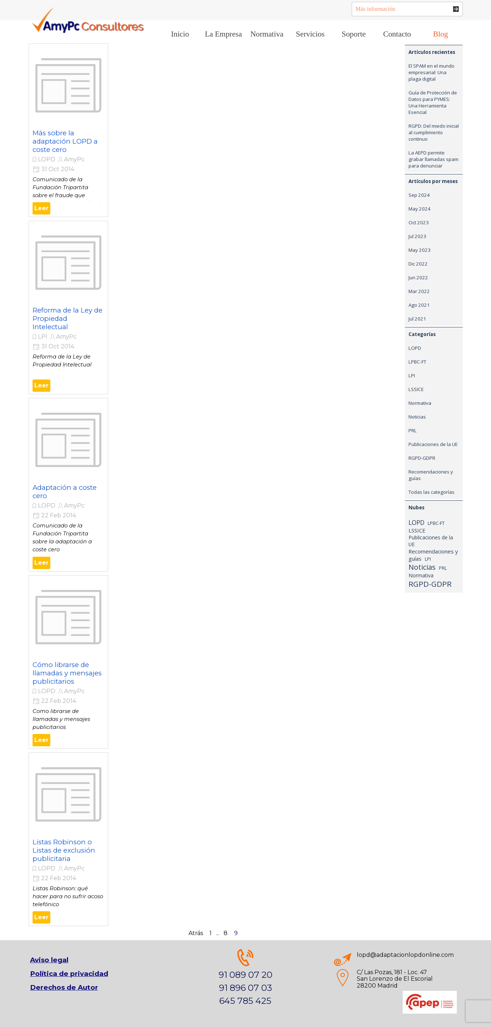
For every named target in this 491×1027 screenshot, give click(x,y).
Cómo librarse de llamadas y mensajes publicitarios (67, 673)
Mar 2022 (419, 291)
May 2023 (420, 250)
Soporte (353, 34)
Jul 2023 (417, 236)
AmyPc (74, 159)
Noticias (417, 416)
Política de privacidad (69, 973)
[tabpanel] (245, 978)
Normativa (420, 403)
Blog (440, 34)
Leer (41, 208)
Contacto (397, 34)
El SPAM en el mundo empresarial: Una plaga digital (431, 72)
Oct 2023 (419, 222)
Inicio (180, 34)
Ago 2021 (419, 305)
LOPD (46, 159)
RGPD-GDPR (422, 458)
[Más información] (407, 9)
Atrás (196, 933)
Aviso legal (49, 960)
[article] (68, 130)
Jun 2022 (418, 277)
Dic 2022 (418, 263)
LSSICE (416, 389)
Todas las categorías (431, 492)
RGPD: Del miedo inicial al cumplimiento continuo (434, 132)
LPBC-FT (417, 361)
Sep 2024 (419, 195)
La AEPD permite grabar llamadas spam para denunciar (433, 159)
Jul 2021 (417, 318)
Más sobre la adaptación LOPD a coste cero (65, 141)
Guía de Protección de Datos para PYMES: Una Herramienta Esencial (433, 102)
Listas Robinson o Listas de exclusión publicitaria (64, 850)
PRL (413, 430)
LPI (42, 336)
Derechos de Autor (64, 987)
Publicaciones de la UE (433, 444)
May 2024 (420, 208)
